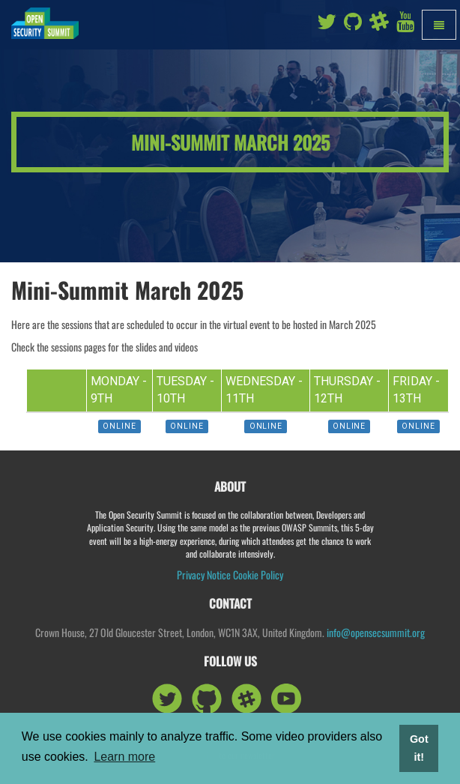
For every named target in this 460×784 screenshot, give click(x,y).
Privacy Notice (204, 574)
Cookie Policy (258, 574)
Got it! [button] (419, 748)
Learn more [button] (124, 756)
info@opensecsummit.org (376, 632)
